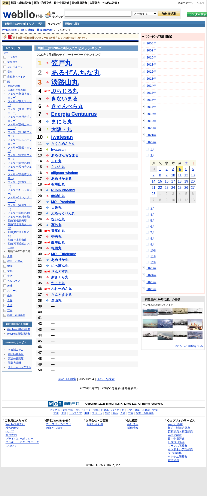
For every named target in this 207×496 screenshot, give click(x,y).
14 (153, 181)
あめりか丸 (59, 260)
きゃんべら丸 (67, 106)
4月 (152, 214)
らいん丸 (58, 167)
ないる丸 (58, 219)
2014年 (151, 85)
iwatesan (62, 137)
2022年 (151, 142)
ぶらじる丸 (64, 91)
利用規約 (11, 435)
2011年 (151, 64)
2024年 (151, 275)
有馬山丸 (58, 184)
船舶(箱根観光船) (17, 220)
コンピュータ (15, 66)
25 (180, 187)
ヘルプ (200, 2)
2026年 (151, 289)
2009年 (151, 50)
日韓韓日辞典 (79, 2)
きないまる (64, 98)
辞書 (5, 2)
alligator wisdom (64, 173)
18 (180, 181)
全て (6, 53)
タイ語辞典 (175, 453)
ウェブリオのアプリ (58, 424)
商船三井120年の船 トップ (19, 23)
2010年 (151, 57)
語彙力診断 (14, 362)
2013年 (151, 78)
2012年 (151, 71)
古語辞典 (94, 2)
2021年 (151, 135)
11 (180, 175)
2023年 (151, 268)
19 (186, 181)
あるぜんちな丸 (75, 72)
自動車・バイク (16, 76)
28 (153, 194)
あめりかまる (61, 178)
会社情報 (132, 424)
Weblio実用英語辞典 (18, 333)
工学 (9, 256)
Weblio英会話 (16, 354)
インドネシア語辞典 (180, 449)
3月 (152, 208)
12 (186, 175)
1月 (152, 149)
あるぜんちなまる (65, 155)
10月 (153, 250)
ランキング (54, 23)
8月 (152, 238)
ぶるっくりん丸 (63, 213)
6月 (152, 226)
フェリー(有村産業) (19, 216)
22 (160, 187)
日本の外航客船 (17, 89)
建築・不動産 (15, 261)
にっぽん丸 (59, 266)
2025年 (151, 282)
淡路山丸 (65, 82)
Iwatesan (58, 149)
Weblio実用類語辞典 (18, 329)
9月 (152, 244)
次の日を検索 (106, 379)
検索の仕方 (12, 427)
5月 (152, 220)
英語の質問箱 (16, 358)
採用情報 (132, 427)
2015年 (151, 92)
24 (173, 187)
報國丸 (56, 248)
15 (160, 181)
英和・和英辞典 (43, 2)
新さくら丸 (59, 277)
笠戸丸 (61, 63)
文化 (9, 270)
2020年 (151, 128)
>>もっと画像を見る (189, 346)
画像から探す (72, 23)
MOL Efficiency (63, 254)
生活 (9, 275)
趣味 (9, 285)
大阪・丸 (61, 129)
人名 (9, 305)
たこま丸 (58, 283)
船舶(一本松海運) (17, 239)
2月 (152, 155)
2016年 (151, 99)
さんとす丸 (59, 271)
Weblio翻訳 (175, 435)
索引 (40, 23)
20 (193, 181)
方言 (9, 310)
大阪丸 (56, 207)
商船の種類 (14, 86)
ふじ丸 (56, 161)
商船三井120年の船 (40, 30)
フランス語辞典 (177, 445)
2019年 (151, 121)
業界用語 (12, 61)
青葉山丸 (58, 231)
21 (153, 187)
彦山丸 (56, 300)
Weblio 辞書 (9, 30)
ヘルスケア (13, 280)
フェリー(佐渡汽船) (19, 162)
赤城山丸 (58, 196)
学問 (9, 266)
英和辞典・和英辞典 (180, 431)
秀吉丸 (56, 236)
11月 (153, 256)
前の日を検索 (67, 379)
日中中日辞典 (61, 2)
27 (193, 187)
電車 (9, 71)
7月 (152, 232)
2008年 (151, 43)
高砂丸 (56, 225)
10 (173, 175)
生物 (9, 295)
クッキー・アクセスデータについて (22, 443)
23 (166, 187)
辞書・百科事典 (16, 315)
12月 (153, 262)
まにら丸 (61, 121)
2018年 (151, 114)
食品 (9, 300)
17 (173, 181)
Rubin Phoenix (63, 190)
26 (186, 187)
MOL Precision (63, 202)
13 (193, 175)
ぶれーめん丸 (61, 289)
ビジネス (12, 57)
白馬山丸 (58, 242)
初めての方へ (185, 2)
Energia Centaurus (74, 114)
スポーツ (12, 290)
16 (166, 181)
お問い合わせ (95, 424)
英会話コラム (16, 349)
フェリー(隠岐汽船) (19, 212)
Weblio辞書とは (15, 424)
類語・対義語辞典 (21, 2)
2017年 (151, 106)
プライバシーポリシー (19, 438)
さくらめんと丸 (63, 144)
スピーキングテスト (19, 367)
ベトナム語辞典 (177, 456)
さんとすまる (61, 295)
